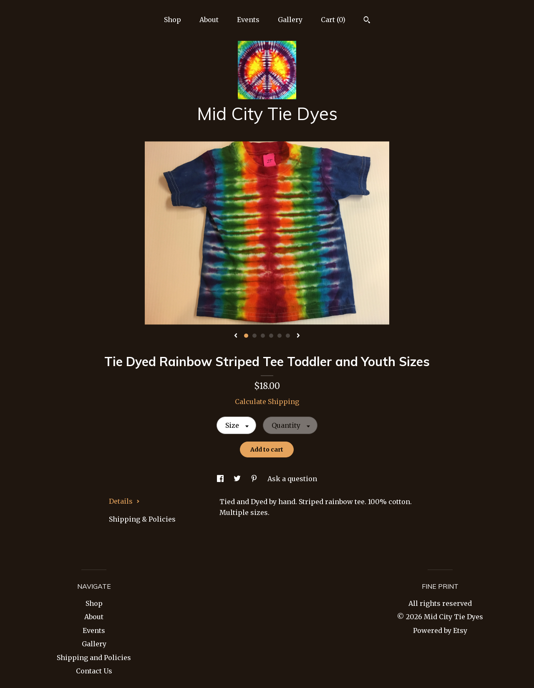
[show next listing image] (298, 336)
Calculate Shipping (267, 401)
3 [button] (263, 336)
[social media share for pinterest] (255, 479)
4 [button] (271, 336)
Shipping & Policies (142, 519)
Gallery (290, 19)
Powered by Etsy (440, 630)
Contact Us (94, 671)
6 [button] (288, 336)
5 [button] (279, 336)
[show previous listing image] (236, 336)
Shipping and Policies (94, 657)
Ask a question (292, 479)
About (209, 19)
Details (124, 501)
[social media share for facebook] (221, 479)
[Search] (367, 20)
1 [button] (246, 336)
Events (248, 19)
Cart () (333, 19)
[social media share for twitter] (238, 479)
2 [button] (254, 336)
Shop (172, 19)
